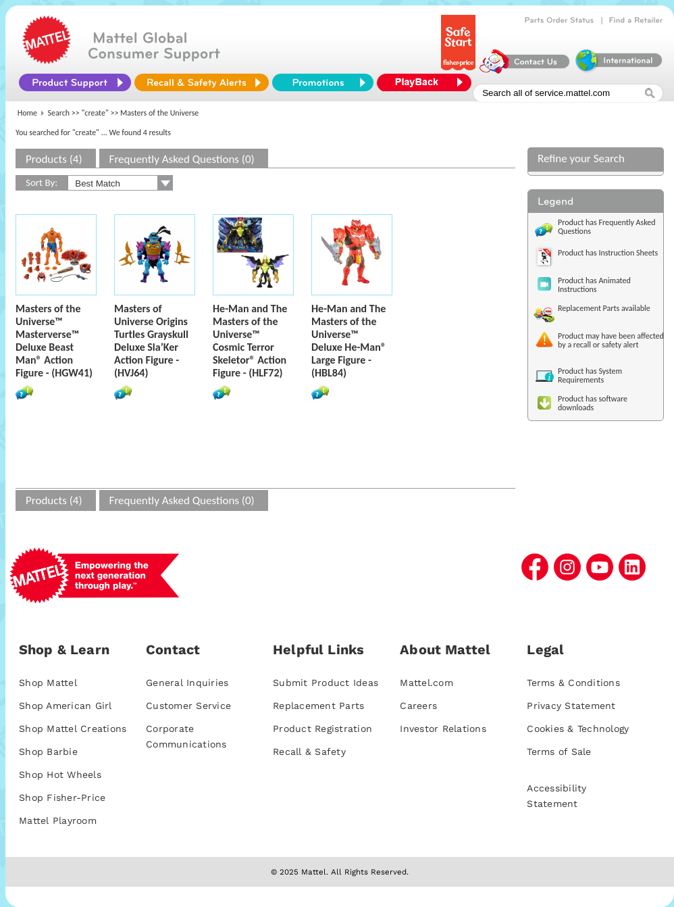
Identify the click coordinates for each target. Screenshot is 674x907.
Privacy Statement (571, 705)
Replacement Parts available (604, 308)
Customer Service (188, 705)
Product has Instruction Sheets (608, 253)
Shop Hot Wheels (60, 774)
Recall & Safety (309, 751)
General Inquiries (187, 682)
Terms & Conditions (573, 682)
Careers (418, 705)
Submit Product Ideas (325, 682)
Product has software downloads (592, 403)
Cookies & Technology (578, 728)
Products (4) (54, 159)
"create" (95, 113)
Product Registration (322, 728)
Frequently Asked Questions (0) (182, 159)
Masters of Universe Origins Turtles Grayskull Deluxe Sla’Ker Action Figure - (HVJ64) (151, 340)
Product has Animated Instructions (594, 285)
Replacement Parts (318, 705)
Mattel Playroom (58, 820)
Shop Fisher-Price (62, 797)
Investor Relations (443, 728)
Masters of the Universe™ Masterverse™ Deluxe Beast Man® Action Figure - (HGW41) (54, 340)
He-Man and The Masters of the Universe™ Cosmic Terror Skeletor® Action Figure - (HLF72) (250, 340)
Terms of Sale (559, 751)
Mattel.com (426, 682)
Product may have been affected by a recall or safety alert (611, 340)
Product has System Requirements (590, 375)
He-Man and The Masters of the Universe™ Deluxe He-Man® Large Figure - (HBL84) (348, 340)
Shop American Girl (65, 705)
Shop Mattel (48, 682)
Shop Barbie (48, 751)
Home (27, 113)
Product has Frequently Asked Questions (607, 227)
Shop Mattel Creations (72, 728)
